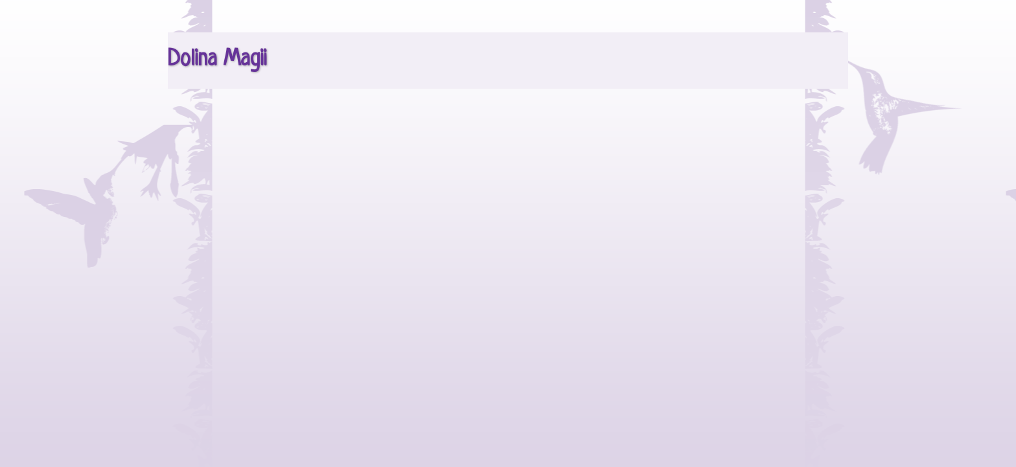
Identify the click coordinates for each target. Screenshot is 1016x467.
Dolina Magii (217, 59)
